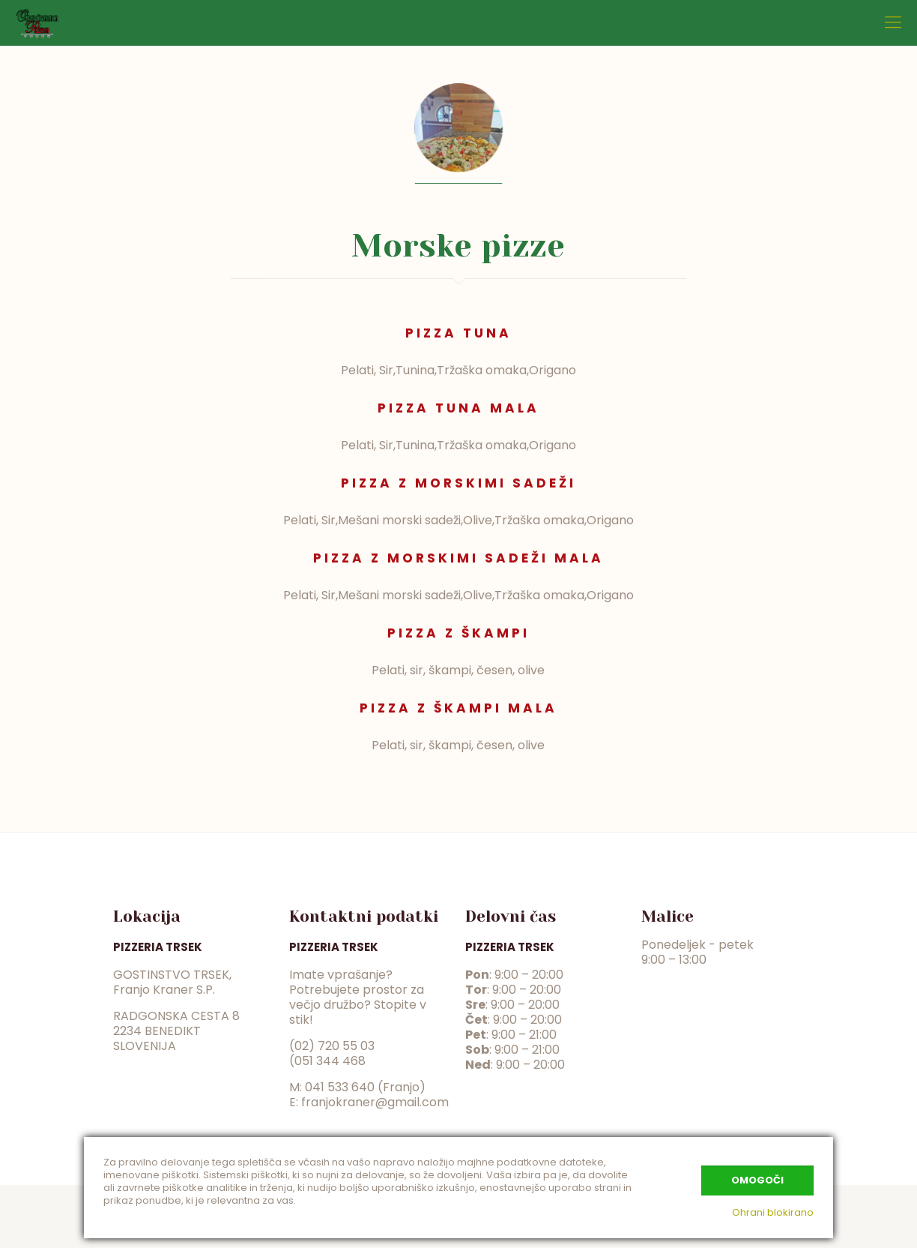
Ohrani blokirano (773, 1212)
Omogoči (757, 1180)
